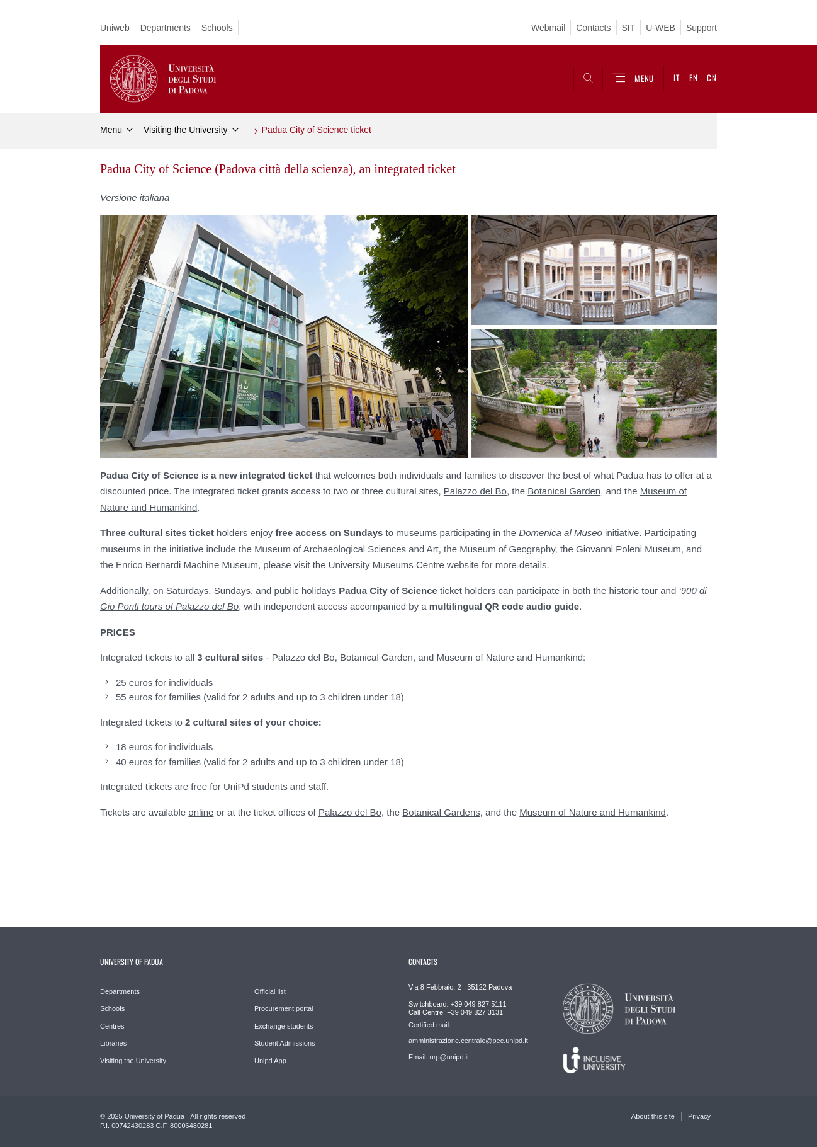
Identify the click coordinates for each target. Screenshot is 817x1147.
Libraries (113, 1043)
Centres (112, 1026)
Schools (217, 28)
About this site (653, 1116)
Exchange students (283, 1026)
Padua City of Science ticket (316, 130)
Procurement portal (283, 1008)
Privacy (699, 1116)
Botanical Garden (563, 491)
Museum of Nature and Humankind (592, 812)
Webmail (548, 28)
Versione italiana (134, 197)
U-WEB (660, 28)
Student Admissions (284, 1043)
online (200, 812)
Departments (165, 28)
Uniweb (115, 28)
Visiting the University (186, 130)
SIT (629, 28)
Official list (270, 991)
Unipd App (270, 1060)
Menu (111, 130)
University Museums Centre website (404, 564)
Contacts (593, 28)
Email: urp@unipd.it (439, 1057)
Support (701, 28)
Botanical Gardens (441, 812)
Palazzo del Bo (475, 491)
